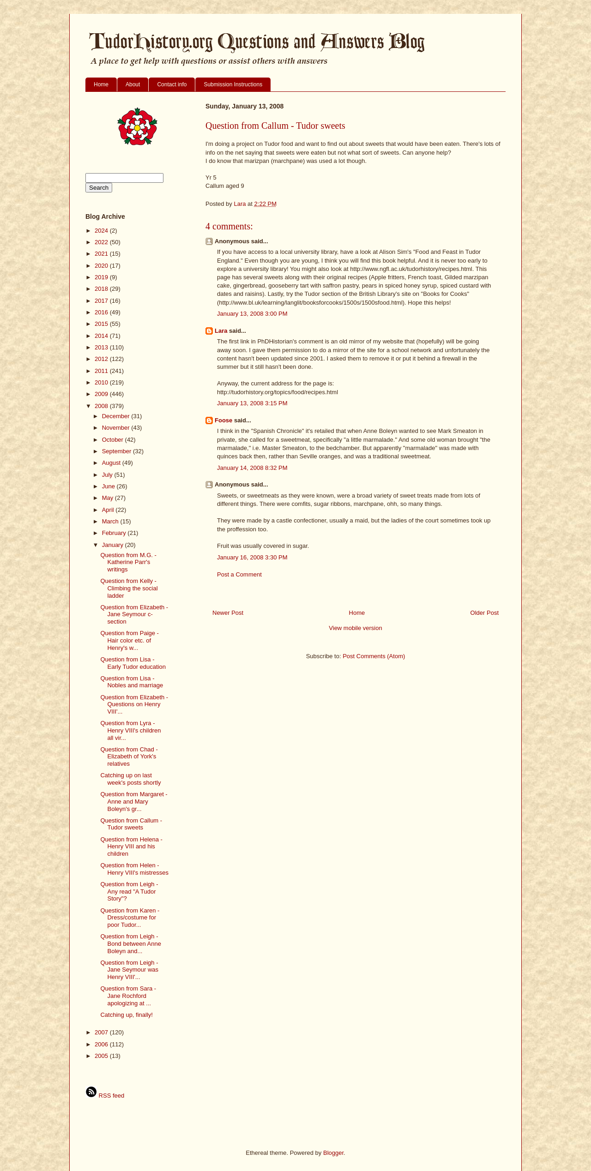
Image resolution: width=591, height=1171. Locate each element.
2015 (102, 323)
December (117, 416)
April (109, 509)
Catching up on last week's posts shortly (130, 779)
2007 (102, 1032)
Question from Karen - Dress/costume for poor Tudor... (129, 917)
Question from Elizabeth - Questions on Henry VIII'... (134, 704)
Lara (221, 330)
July (108, 474)
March (111, 521)
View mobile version (355, 628)
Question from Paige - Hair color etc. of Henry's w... (129, 640)
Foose (223, 420)
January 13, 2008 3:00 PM (252, 313)
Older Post (484, 612)
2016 (102, 312)
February (115, 532)
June (109, 486)
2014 (102, 335)
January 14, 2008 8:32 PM (252, 467)
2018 (102, 288)
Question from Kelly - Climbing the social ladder (128, 588)
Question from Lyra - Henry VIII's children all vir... (130, 730)
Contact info (172, 84)
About (133, 84)
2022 (102, 242)
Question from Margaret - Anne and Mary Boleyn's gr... (133, 801)
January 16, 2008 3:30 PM (252, 557)
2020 (102, 265)
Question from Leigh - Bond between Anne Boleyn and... (130, 943)
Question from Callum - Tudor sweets (131, 824)
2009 (102, 393)
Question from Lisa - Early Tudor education (132, 663)
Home (101, 84)
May (108, 497)
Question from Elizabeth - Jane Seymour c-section (134, 614)
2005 (102, 1055)
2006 (102, 1044)
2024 (102, 230)
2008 (102, 405)
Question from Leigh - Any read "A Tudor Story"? (129, 891)
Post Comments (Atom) (374, 656)
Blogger (333, 1152)
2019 (102, 277)
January (113, 544)
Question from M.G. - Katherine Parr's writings (128, 562)
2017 (102, 300)
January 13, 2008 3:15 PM (252, 403)
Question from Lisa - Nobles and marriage (131, 682)
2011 (102, 370)
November (117, 427)
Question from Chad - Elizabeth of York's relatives (128, 756)
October (113, 439)
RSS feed (104, 1095)
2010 (102, 382)
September (117, 451)
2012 (102, 358)
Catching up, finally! (126, 1014)
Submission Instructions (233, 84)
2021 (102, 253)
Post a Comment (239, 574)
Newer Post (227, 612)
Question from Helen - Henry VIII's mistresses (134, 869)
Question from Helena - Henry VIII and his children (131, 846)
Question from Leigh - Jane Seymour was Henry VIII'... (129, 969)
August (112, 462)
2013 (102, 347)
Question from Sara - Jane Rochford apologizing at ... (128, 995)
